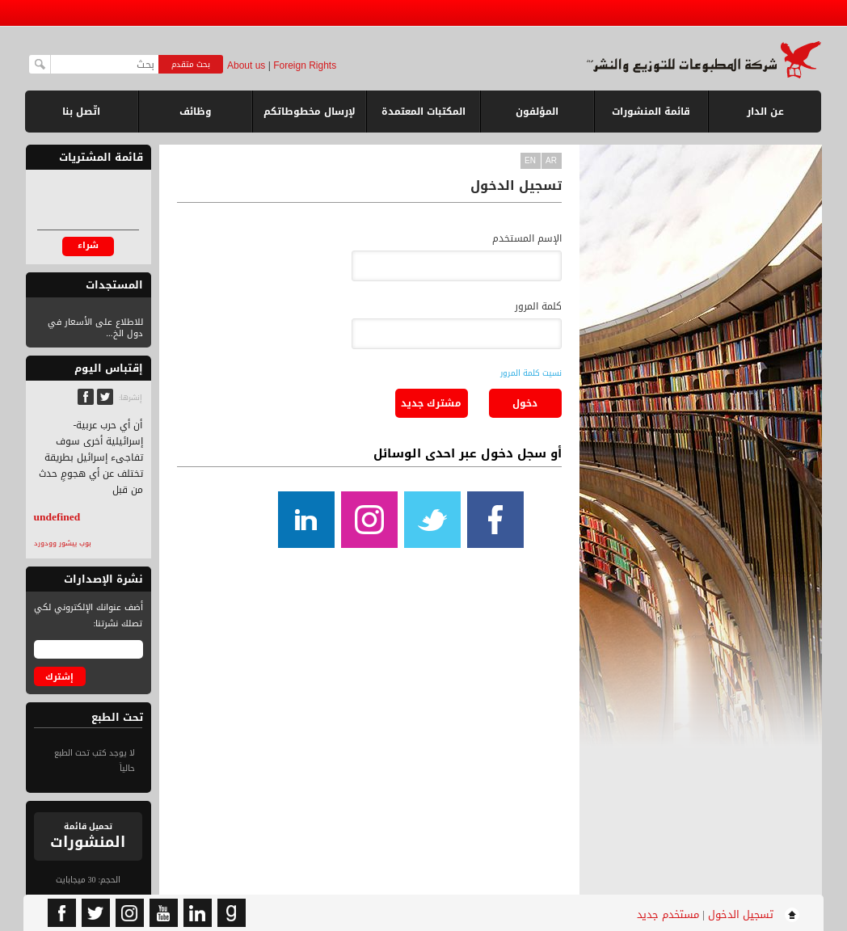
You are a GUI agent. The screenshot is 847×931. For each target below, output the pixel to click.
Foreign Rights (304, 65)
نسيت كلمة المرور (531, 373)
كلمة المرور (538, 306)
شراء (88, 245)
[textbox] (104, 64)
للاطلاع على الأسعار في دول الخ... (95, 328)
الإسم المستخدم (527, 238)
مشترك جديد (431, 403)
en (530, 160)
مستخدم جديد (668, 914)
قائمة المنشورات (651, 118)
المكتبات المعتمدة (423, 111)
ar (551, 160)
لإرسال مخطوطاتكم (309, 111)
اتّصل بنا (81, 111)
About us (246, 65)
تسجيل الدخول (740, 914)
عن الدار (765, 111)
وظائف (195, 111)
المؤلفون (537, 111)
